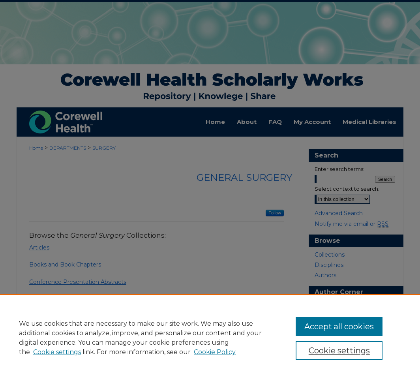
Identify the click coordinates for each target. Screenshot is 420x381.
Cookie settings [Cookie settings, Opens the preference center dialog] (339, 350)
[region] (210, 337)
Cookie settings (57, 352)
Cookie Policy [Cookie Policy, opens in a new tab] (215, 352)
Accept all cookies (339, 326)
